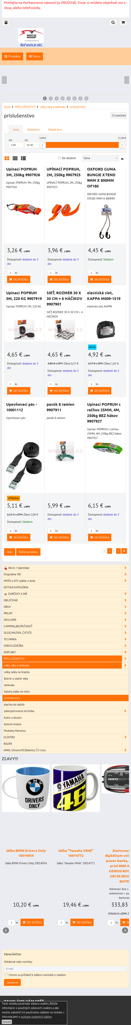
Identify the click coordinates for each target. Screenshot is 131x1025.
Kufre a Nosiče (13, 717)
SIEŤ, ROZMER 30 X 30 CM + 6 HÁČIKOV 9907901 (64, 298)
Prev (6, 930)
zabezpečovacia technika (66, 711)
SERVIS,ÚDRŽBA (66, 646)
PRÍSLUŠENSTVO (66, 659)
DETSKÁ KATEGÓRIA (16, 587)
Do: (32, 143)
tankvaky (9, 685)
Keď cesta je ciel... (31, 44)
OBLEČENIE (66, 600)
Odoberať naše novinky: (18, 962)
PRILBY (66, 613)
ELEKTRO (66, 737)
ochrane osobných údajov (36, 1017)
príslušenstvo (12, 698)
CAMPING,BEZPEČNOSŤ (66, 626)
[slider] (42, 145)
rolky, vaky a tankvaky (66, 665)
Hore (10, 552)
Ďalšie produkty (28, 552)
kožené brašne (12, 724)
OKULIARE (66, 620)
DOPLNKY (66, 652)
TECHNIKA (66, 639)
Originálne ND (66, 574)
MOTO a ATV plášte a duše (66, 581)
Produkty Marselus (15, 730)
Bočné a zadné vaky (16, 678)
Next (125, 930)
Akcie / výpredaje (66, 568)
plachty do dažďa (14, 704)
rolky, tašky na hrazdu (17, 672)
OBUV (66, 607)
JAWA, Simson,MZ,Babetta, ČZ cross (66, 750)
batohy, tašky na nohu (17, 691)
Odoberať (12, 982)
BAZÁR (8, 743)
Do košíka (18, 279)
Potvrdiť (6, 1021)
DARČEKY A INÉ (66, 594)
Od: (16, 143)
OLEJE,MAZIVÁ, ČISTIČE (66, 633)
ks (12, 272)
